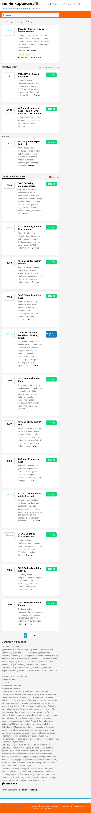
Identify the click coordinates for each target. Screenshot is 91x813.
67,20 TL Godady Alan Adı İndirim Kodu (29, 494)
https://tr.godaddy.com (28, 50)
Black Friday (48, 808)
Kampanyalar (54, 806)
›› (35, 635)
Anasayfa (35, 806)
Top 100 (62, 806)
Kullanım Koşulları (79, 806)
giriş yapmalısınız (29, 790)
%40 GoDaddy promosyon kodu (27, 184)
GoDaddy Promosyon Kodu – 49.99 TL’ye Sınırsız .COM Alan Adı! (30, 111)
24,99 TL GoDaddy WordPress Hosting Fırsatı (28, 335)
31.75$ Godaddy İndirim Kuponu (26, 535)
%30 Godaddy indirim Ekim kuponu (29, 227)
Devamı (37, 95)
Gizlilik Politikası (37, 808)
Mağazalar (69, 806)
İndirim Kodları (44, 806)
